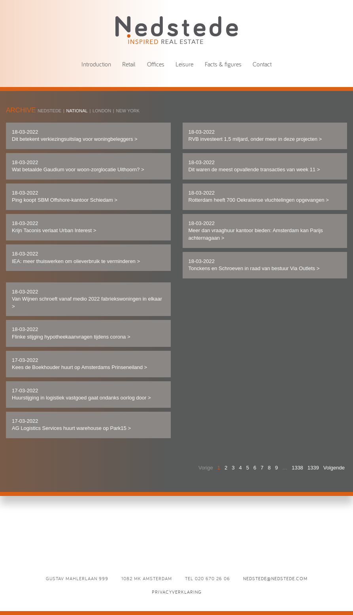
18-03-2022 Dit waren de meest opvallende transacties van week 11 (254, 166)
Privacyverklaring (177, 592)
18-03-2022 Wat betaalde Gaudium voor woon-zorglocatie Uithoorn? (78, 166)
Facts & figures (223, 64)
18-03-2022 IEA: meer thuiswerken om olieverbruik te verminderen (76, 257)
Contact (262, 64)
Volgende (334, 468)
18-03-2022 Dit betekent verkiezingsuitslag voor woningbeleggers (75, 135)
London (101, 110)
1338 (297, 468)
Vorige (205, 468)
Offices (155, 64)
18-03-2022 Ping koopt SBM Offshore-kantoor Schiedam (64, 196)
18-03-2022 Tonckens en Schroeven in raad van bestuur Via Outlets (254, 265)
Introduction (96, 64)
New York (128, 110)
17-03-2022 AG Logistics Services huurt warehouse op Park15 (71, 424)
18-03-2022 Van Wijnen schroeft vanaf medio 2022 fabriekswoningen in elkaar (87, 299)
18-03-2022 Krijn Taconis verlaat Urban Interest (54, 227)
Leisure (184, 64)
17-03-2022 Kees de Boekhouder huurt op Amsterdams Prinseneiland (79, 364)
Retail (129, 64)
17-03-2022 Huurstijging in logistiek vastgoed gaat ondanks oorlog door (81, 394)
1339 (313, 468)
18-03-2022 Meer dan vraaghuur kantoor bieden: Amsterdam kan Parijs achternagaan (256, 230)
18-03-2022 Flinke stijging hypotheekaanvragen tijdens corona (71, 333)
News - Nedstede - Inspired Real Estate (176, 30)
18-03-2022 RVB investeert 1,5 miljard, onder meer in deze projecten (255, 135)
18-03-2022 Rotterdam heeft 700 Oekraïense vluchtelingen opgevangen (259, 196)
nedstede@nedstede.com (275, 578)
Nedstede (49, 110)
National (77, 110)
